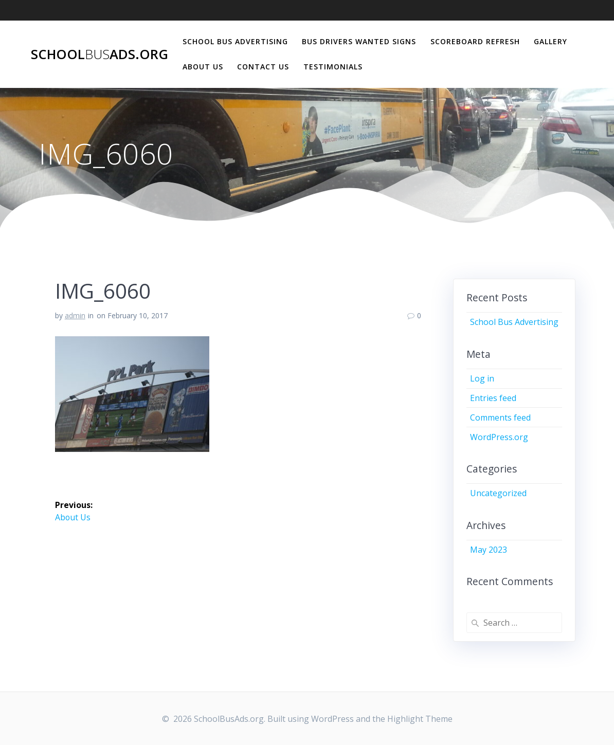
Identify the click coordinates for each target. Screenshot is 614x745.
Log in (482, 378)
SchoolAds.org (99, 54)
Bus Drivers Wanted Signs (359, 41)
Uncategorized (498, 493)
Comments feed (500, 417)
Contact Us (263, 66)
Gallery (550, 41)
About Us (203, 66)
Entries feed (493, 398)
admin (75, 315)
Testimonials (333, 66)
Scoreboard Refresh (475, 41)
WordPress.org (499, 437)
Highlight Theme (420, 718)
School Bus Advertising (235, 41)
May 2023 (488, 549)
